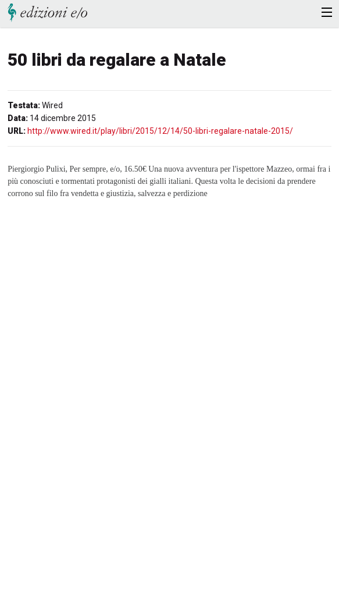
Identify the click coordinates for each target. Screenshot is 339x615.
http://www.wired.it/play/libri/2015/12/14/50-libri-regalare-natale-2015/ (160, 131)
